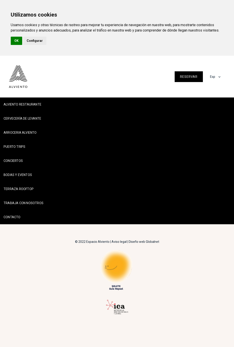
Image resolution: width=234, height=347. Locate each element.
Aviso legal (119, 241)
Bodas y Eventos (18, 175)
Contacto (12, 217)
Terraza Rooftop (19, 189)
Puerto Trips (14, 146)
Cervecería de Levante (22, 118)
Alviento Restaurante (22, 104)
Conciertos (13, 161)
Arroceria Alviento (20, 132)
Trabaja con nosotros (23, 203)
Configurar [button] (35, 40)
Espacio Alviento (97, 241)
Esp (212, 76)
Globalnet (152, 241)
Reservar (189, 76)
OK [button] (16, 40)
